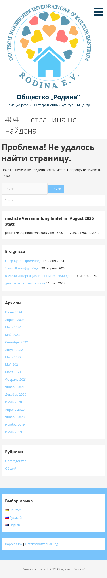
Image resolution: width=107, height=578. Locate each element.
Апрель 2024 (15, 320)
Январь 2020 (15, 417)
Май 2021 (12, 364)
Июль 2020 (13, 402)
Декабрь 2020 (15, 394)
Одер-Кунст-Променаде (23, 261)
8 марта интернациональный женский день (39, 276)
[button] (100, 8)
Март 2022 (13, 357)
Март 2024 (13, 327)
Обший (10, 468)
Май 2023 (12, 335)
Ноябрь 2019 (15, 424)
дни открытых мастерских (25, 283)
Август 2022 (14, 350)
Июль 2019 (13, 432)
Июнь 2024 (13, 312)
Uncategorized (16, 461)
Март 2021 (13, 372)
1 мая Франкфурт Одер (22, 268)
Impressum (13, 544)
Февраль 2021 (16, 379)
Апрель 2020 (15, 409)
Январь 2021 (15, 387)
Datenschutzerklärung (41, 544)
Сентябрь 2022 (16, 342)
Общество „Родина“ (48, 96)
